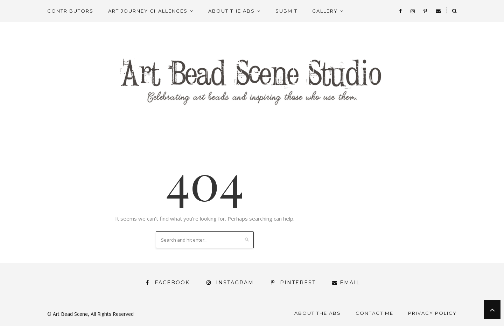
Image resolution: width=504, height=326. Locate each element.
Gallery (325, 11)
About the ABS (231, 11)
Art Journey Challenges (148, 11)
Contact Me (374, 313)
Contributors (70, 11)
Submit (286, 11)
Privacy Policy (432, 313)
